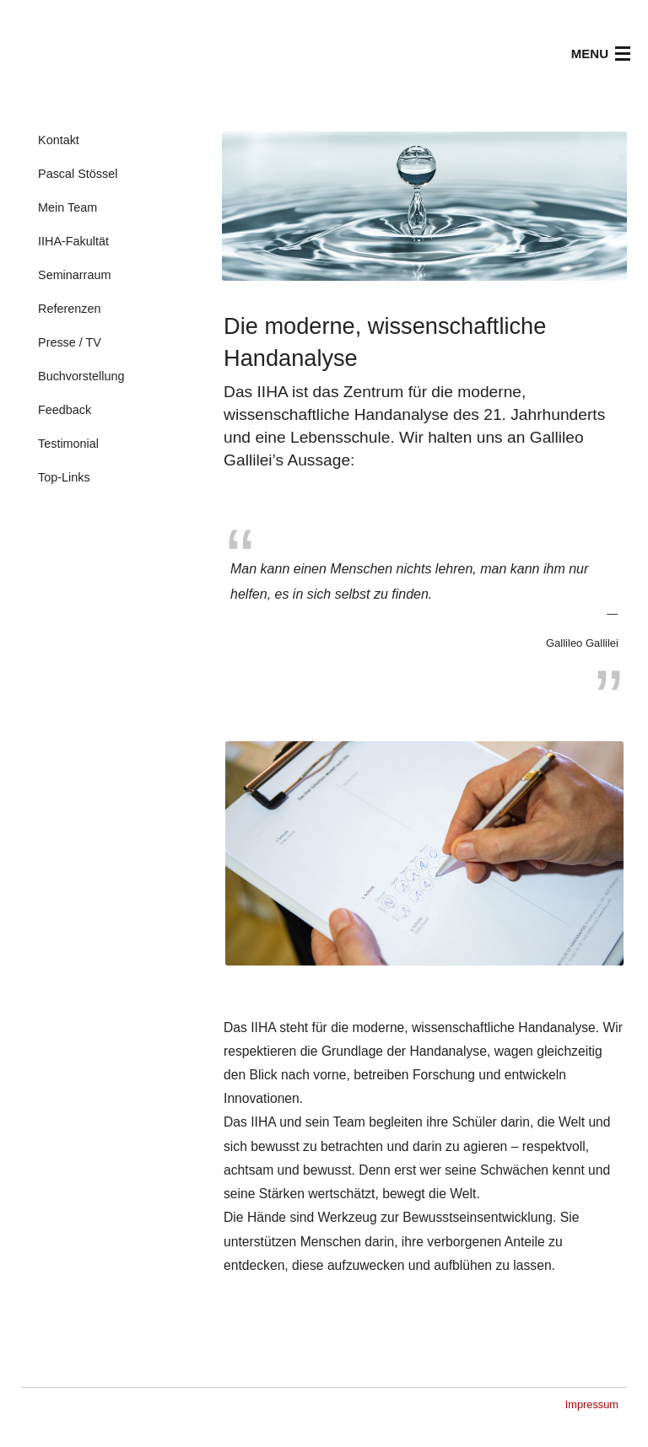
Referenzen (69, 308)
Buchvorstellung (81, 376)
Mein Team (67, 207)
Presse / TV (69, 342)
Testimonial (68, 443)
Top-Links (64, 477)
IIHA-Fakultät (73, 241)
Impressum (591, 1404)
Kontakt (58, 140)
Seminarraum (74, 275)
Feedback (64, 410)
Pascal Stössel (77, 173)
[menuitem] (121, 140)
